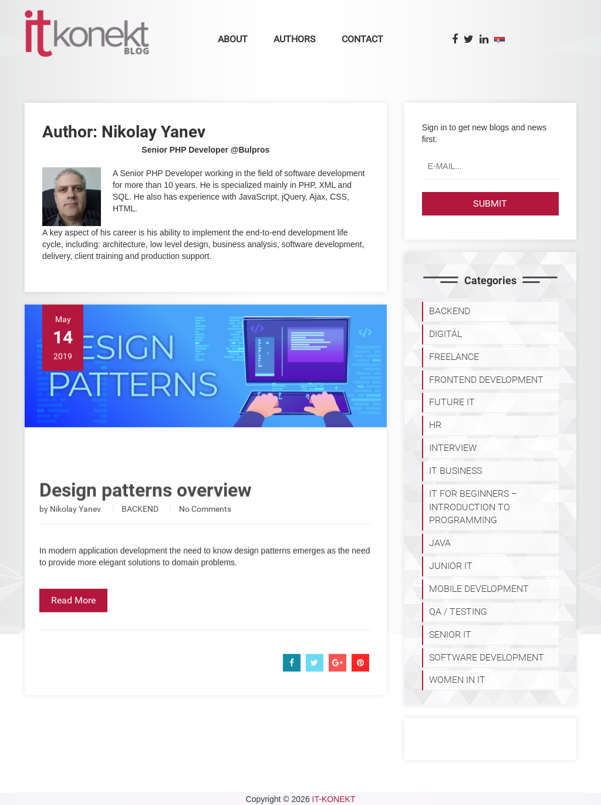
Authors (295, 39)
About (233, 39)
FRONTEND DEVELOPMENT (486, 379)
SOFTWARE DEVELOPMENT (486, 657)
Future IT (452, 401)
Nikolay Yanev (75, 525)
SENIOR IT (450, 634)
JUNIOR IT (450, 565)
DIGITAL (445, 333)
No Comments (205, 525)
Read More (73, 616)
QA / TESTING (458, 611)
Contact (362, 39)
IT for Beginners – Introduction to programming (473, 507)
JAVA (440, 542)
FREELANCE (454, 356)
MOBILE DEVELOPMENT (479, 588)
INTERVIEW (453, 447)
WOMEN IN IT (457, 679)
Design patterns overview (145, 507)
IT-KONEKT (334, 799)
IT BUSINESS (455, 470)
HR (435, 424)
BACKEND (139, 525)
